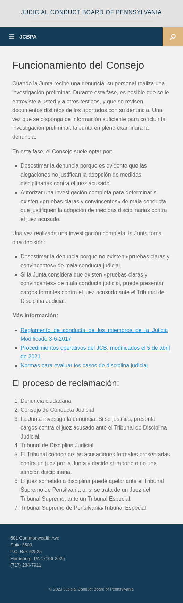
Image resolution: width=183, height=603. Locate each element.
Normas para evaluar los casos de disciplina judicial (84, 365)
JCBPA (23, 37)
